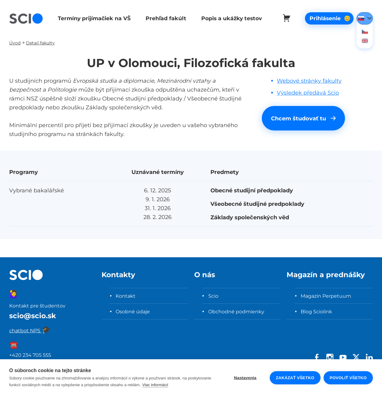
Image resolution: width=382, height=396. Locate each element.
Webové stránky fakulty (309, 80)
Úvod (14, 42)
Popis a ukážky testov (229, 18)
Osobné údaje (133, 311)
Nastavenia (245, 377)
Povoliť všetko (348, 377)
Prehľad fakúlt (164, 18)
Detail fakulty (40, 42)
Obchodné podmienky (236, 311)
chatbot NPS (30, 330)
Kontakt (125, 296)
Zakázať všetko (295, 377)
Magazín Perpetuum (326, 296)
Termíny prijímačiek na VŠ (93, 18)
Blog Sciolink (316, 311)
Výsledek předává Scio (308, 92)
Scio (213, 296)
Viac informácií (155, 385)
